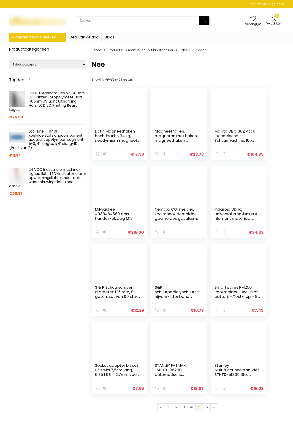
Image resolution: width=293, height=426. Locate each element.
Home (96, 50)
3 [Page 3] (184, 329)
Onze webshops (210, 392)
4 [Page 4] (191, 329)
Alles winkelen (209, 372)
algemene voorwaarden (261, 379)
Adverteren (207, 398)
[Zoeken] (204, 20)
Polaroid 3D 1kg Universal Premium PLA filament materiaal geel (158, 218)
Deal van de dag (83, 37)
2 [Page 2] (176, 329)
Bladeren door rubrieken (34, 37)
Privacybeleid (252, 372)
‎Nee (185, 50)
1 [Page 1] (168, 329)
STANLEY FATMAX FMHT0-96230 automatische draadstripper (208, 294)
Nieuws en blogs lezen (267, 4)
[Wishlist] (253, 18)
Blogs (109, 37)
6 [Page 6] (207, 329)
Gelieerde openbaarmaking (256, 387)
